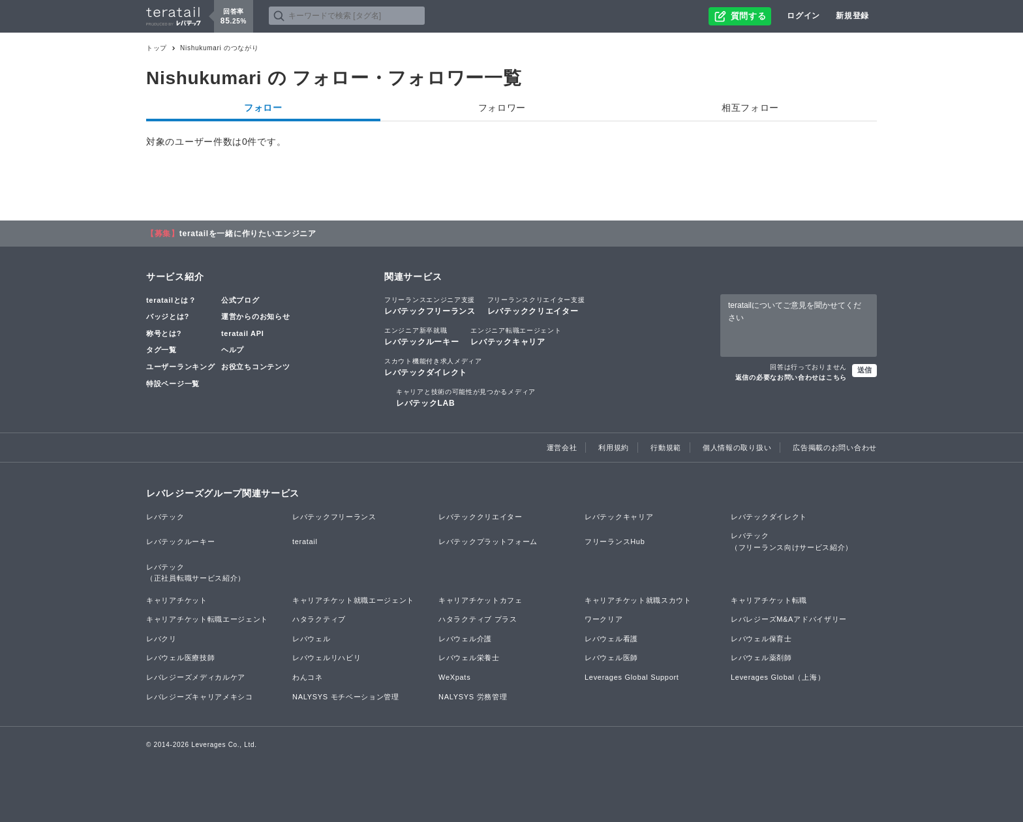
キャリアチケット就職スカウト (638, 600)
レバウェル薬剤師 (761, 658)
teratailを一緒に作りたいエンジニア (247, 233)
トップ (156, 48)
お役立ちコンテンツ (255, 367)
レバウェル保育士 (761, 639)
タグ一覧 (161, 350)
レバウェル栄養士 (469, 658)
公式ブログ (240, 300)
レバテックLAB (466, 397)
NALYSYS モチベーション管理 (345, 697)
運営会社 (562, 447)
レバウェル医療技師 (180, 658)
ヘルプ (232, 350)
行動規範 (665, 447)
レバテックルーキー (421, 336)
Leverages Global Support (632, 677)
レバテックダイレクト (433, 366)
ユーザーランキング (180, 367)
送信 (864, 370)
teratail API (242, 333)
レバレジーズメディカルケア (195, 677)
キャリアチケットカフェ (480, 600)
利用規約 (613, 447)
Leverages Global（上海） (778, 677)
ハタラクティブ (319, 619)
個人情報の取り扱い (737, 447)
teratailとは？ (171, 300)
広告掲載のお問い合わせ (835, 447)
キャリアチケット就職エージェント (353, 600)
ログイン (803, 15)
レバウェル (311, 639)
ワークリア (604, 619)
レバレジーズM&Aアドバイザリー (789, 619)
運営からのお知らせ (255, 316)
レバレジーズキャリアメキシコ (199, 697)
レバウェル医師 (611, 658)
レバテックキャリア (515, 336)
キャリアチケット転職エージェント (207, 619)
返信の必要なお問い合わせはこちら (791, 377)
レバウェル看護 (611, 639)
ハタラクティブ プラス (477, 619)
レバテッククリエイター (536, 305)
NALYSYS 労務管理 (472, 697)
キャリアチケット (176, 600)
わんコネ (307, 677)
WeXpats (454, 677)
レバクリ (161, 639)
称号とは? (163, 333)
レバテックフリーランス (430, 305)
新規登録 (852, 15)
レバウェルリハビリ (326, 658)
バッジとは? (167, 316)
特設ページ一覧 (173, 384)
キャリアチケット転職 (769, 600)
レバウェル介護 (465, 639)
